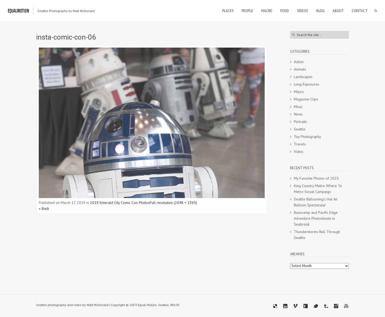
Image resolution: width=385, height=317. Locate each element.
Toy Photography (307, 136)
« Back (44, 208)
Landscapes (303, 76)
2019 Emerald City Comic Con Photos (120, 202)
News (298, 114)
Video (298, 151)
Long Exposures (306, 84)
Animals (300, 69)
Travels (300, 144)
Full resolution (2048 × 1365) (173, 202)
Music (298, 106)
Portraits (300, 121)
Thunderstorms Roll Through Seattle (317, 234)
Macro (299, 91)
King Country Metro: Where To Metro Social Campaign (318, 188)
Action (298, 61)
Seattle (299, 129)
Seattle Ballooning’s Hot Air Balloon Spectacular (316, 202)
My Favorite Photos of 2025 (316, 178)
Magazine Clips (306, 99)
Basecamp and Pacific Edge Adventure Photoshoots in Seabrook (316, 218)
